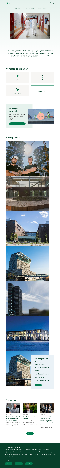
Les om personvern (9, 460)
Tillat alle (8, 463)
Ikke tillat (29, 463)
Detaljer (18, 463)
